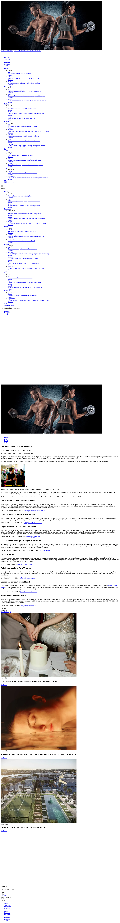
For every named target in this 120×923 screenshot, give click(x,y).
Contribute (7, 905)
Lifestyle (6, 121)
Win (5, 181)
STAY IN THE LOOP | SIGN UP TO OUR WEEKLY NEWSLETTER (21, 51)
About (6, 903)
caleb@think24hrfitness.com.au (33, 523)
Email (6, 441)
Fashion (6, 104)
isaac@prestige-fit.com (45, 550)
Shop (5, 149)
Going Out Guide (9, 182)
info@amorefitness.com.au (28, 605)
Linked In (7, 439)
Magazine (7, 908)
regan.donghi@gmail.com (32, 536)
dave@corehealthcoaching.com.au (35, 510)
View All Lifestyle (6, 612)
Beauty (6, 68)
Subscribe (7, 59)
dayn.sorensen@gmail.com (25, 564)
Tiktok (6, 65)
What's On (7, 168)
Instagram (7, 64)
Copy (5, 442)
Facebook (7, 62)
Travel (6, 150)
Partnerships (7, 906)
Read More (4, 685)
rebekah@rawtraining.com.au (28, 578)
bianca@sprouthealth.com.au (28, 592)
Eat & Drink (7, 86)
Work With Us (8, 58)
